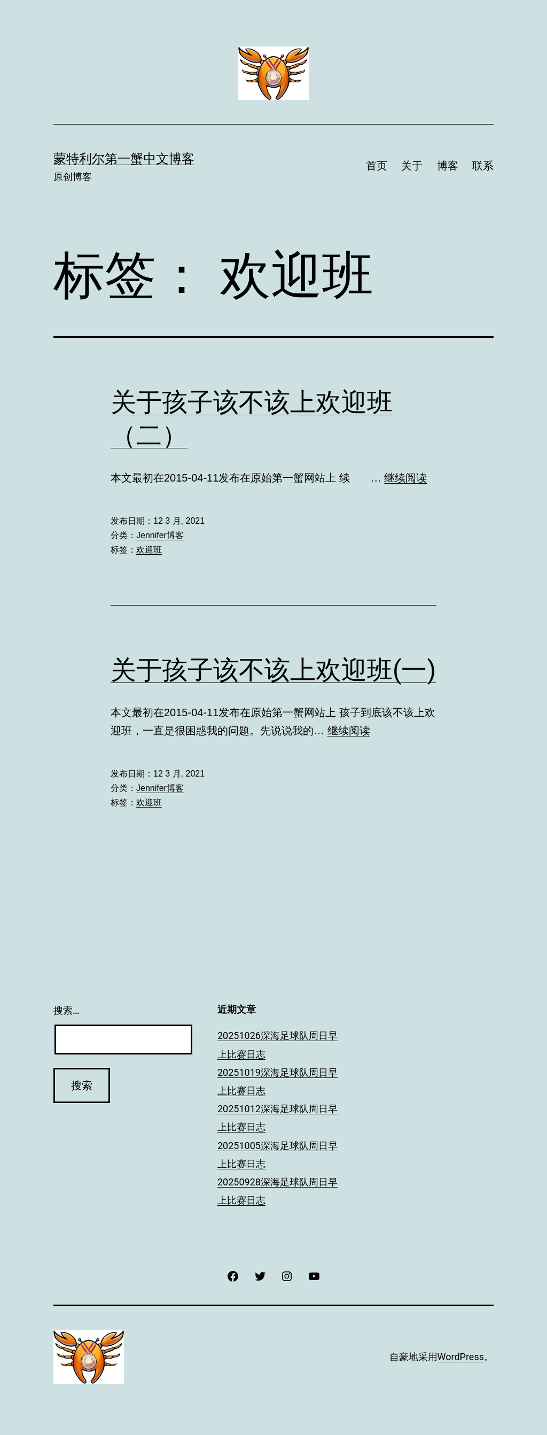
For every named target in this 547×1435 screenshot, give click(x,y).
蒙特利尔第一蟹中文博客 (123, 158)
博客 (447, 165)
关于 (412, 165)
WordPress (460, 1356)
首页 (376, 165)
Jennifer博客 (160, 535)
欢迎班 (149, 549)
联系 (483, 165)
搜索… (66, 1010)
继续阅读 (405, 478)
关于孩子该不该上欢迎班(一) (273, 670)
